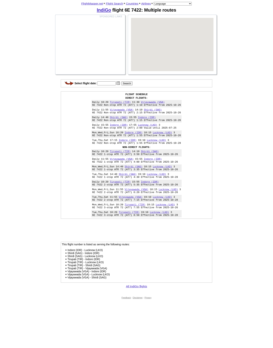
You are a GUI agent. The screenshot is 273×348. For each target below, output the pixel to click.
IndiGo (104, 10)
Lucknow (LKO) (147, 130)
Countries (132, 3)
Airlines (146, 3)
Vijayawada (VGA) (153, 103)
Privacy (147, 316)
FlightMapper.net (92, 3)
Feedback (126, 316)
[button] (118, 83)
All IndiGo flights (136, 305)
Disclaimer (138, 316)
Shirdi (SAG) (153, 112)
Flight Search (114, 3)
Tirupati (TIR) (120, 103)
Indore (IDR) (147, 121)
